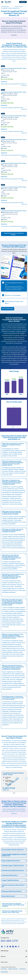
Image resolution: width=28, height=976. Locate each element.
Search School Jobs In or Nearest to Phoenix (14, 234)
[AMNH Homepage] (8, 2)
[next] (26, 778)
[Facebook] (2, 946)
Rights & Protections (13, 968)
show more (24, 85)
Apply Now (22, 1)
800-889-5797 (9, 941)
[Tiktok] (13, 946)
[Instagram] (18, 946)
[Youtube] (16, 946)
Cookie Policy (22, 968)
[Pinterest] (10, 946)
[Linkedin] (7, 946)
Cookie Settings (4, 971)
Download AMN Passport (7, 308)
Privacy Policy (4, 968)
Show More (14, 35)
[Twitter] (5, 946)
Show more (14, 813)
